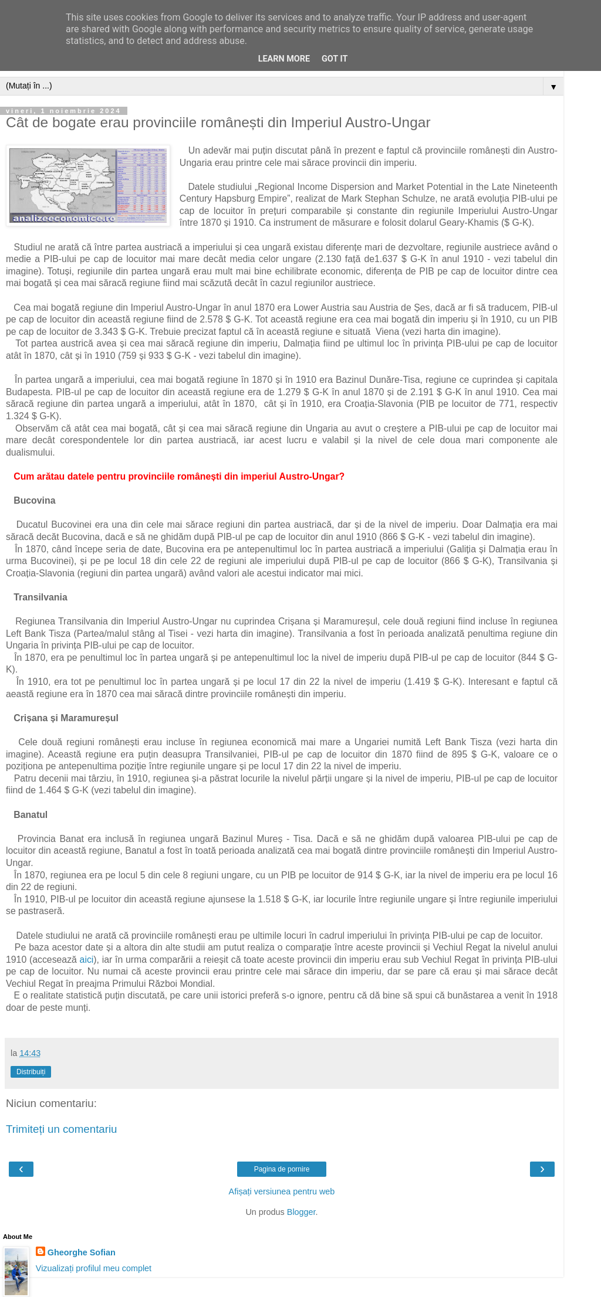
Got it (334, 59)
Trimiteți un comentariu (61, 1129)
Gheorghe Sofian (82, 1252)
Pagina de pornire (282, 1169)
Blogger (301, 1212)
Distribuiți (30, 1072)
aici (87, 960)
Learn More (284, 59)
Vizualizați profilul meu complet (93, 1268)
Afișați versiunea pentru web (282, 1191)
